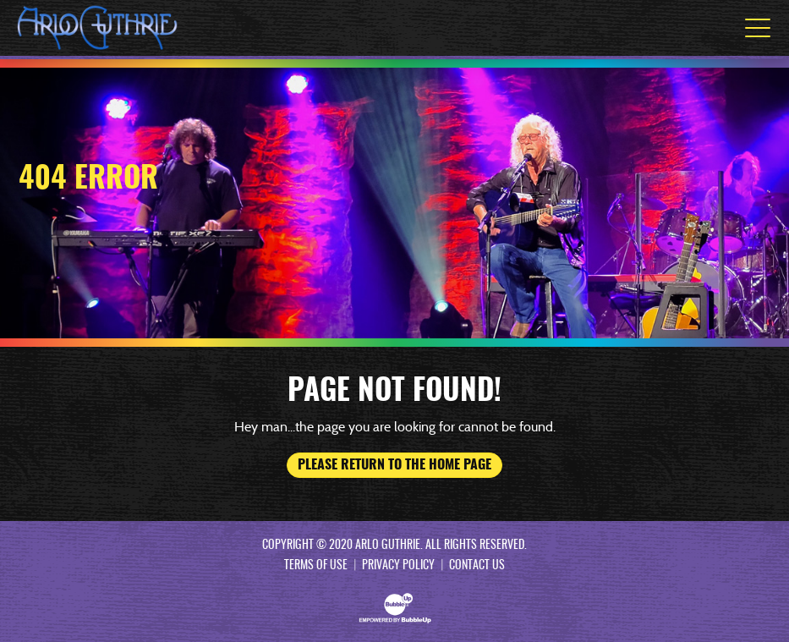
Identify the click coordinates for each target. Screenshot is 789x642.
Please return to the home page (394, 465)
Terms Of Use (316, 566)
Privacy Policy (398, 566)
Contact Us (477, 566)
